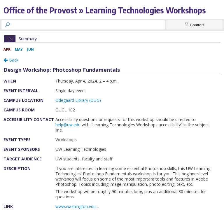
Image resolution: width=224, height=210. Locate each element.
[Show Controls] (194, 24)
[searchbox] (88, 24)
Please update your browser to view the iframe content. (112, 38)
